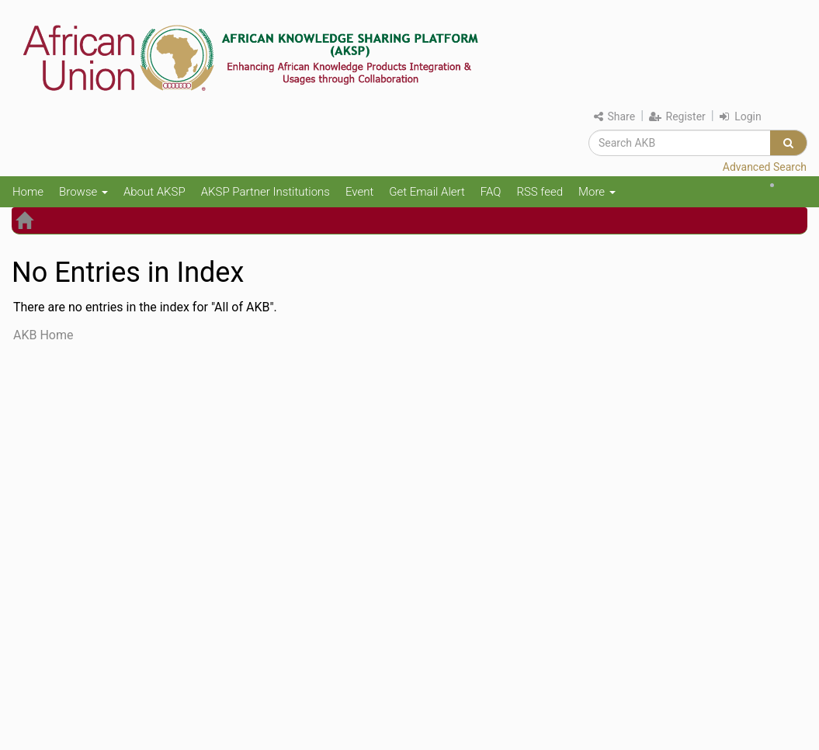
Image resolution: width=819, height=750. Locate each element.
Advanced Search (765, 167)
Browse (83, 192)
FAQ (491, 192)
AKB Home (43, 335)
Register (677, 116)
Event (359, 192)
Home (27, 192)
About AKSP (154, 192)
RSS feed (539, 192)
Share (614, 116)
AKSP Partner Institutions (265, 192)
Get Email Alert (427, 192)
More (597, 192)
